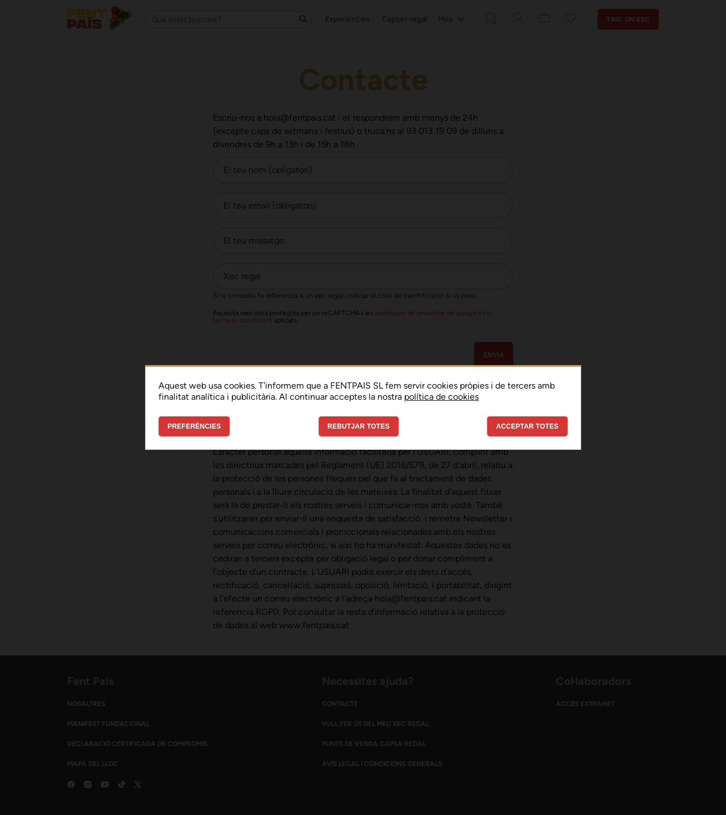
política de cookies (441, 396)
